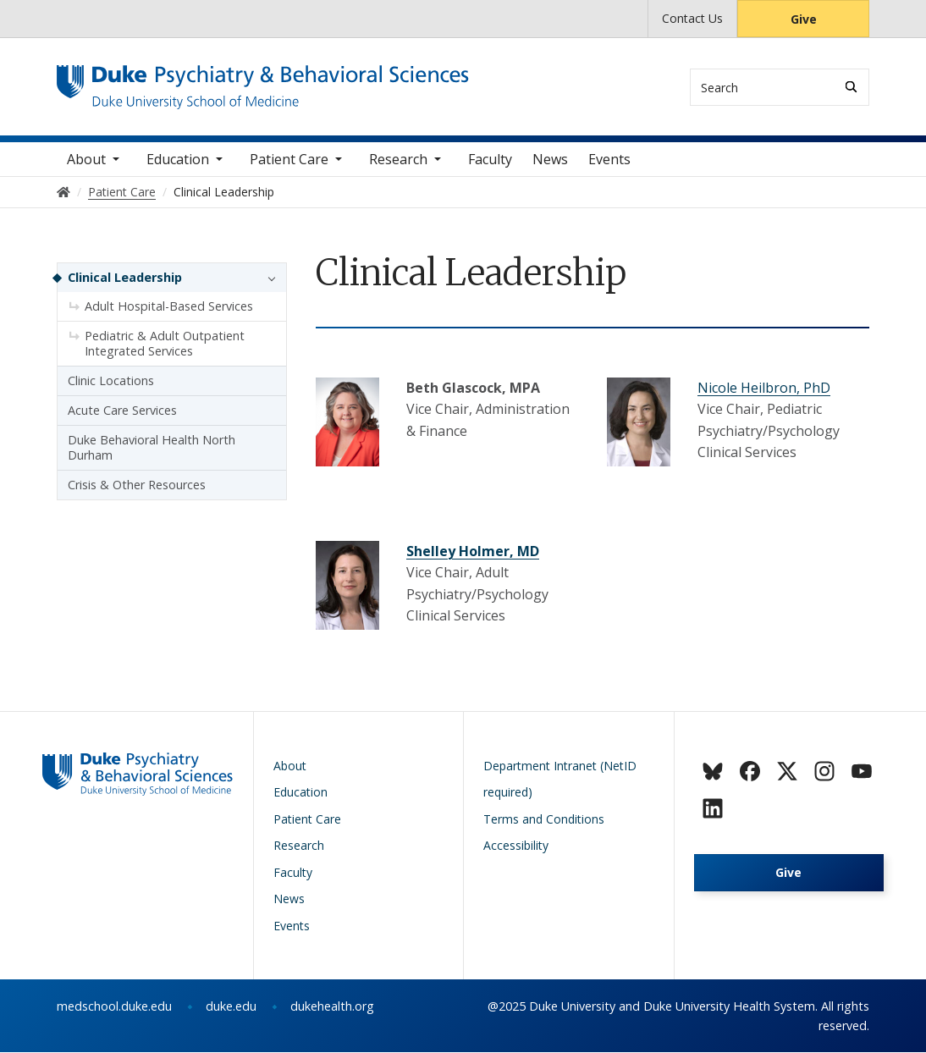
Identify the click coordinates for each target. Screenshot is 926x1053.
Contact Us (692, 18)
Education (177, 160)
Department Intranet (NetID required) (560, 779)
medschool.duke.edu (114, 1007)
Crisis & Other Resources (137, 485)
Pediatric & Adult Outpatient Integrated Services (165, 344)
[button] (267, 278)
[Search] (851, 87)
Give (804, 19)
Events (609, 160)
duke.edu (231, 1007)
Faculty (490, 160)
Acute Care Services (122, 411)
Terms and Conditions (543, 819)
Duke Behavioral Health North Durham (151, 448)
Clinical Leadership (125, 278)
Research (398, 160)
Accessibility (515, 846)
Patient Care (289, 160)
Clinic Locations (111, 381)
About (86, 160)
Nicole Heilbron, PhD (763, 387)
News (550, 160)
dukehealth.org (332, 1007)
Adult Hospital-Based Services (169, 307)
